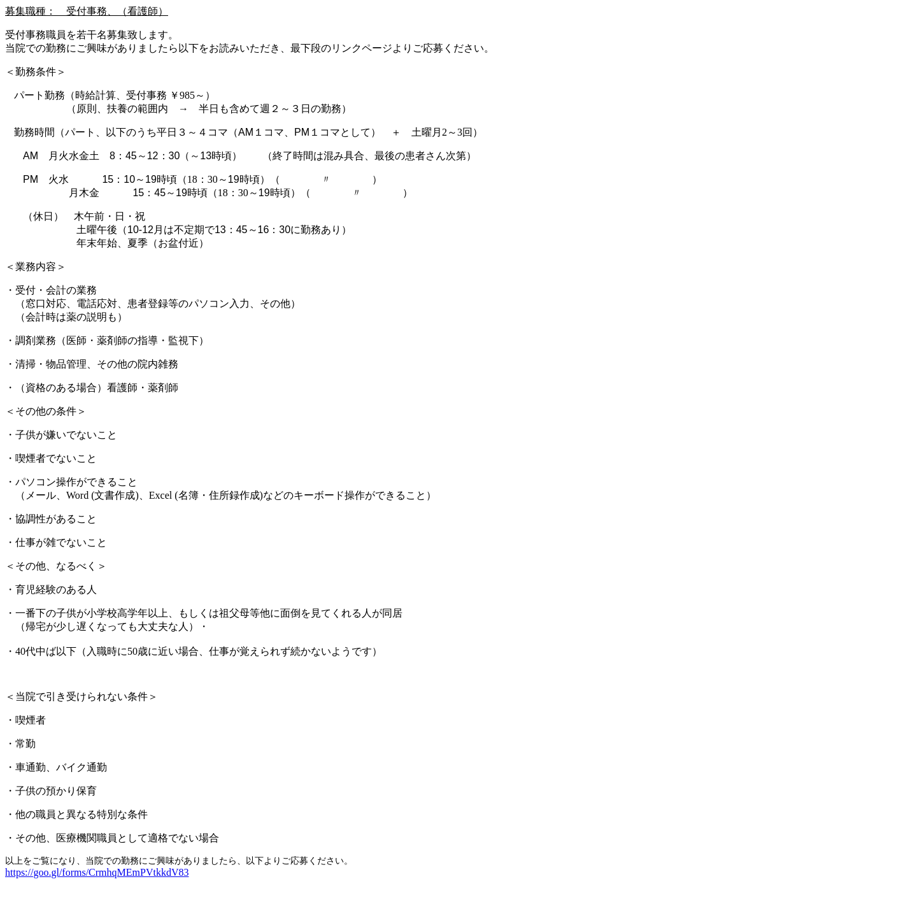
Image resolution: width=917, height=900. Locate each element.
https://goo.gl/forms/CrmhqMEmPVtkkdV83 (96, 872)
